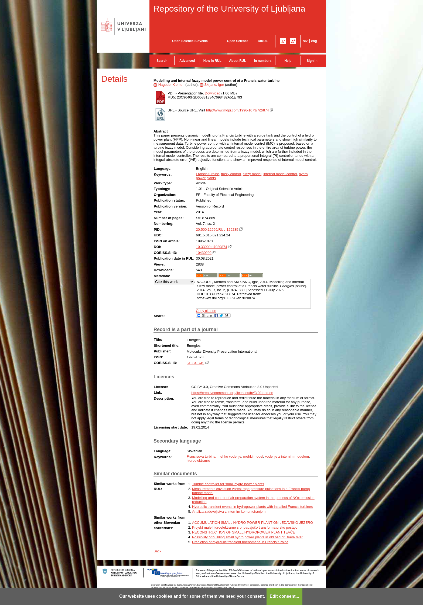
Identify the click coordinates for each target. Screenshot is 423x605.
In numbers (263, 61)
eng (314, 41)
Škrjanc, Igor (214, 85)
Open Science (237, 41)
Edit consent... (284, 596)
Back (157, 551)
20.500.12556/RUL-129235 (217, 229)
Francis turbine (207, 174)
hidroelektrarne (198, 460)
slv (305, 41)
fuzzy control (231, 174)
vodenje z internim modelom (287, 456)
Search (161, 61)
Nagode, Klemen (171, 85)
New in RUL (212, 61)
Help (287, 61)
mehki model (253, 456)
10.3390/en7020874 (211, 247)
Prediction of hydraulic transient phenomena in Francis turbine (240, 542)
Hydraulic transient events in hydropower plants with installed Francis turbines (252, 507)
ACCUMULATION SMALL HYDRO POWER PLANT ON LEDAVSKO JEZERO (252, 523)
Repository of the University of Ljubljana (229, 8)
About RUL (237, 61)
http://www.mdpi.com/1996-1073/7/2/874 (237, 110)
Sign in (312, 61)
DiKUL (263, 41)
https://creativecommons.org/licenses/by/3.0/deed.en (232, 393)
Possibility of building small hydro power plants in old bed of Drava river (247, 537)
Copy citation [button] (206, 311)
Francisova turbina (201, 456)
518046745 (195, 363)
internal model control (280, 174)
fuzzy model (252, 174)
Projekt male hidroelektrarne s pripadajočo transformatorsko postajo (244, 527)
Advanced (187, 61)
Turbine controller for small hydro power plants (228, 484)
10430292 (204, 253)
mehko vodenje (229, 456)
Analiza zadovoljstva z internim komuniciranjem (228, 511)
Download (212, 93)
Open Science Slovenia (190, 41)
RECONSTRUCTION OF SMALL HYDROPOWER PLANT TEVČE (243, 532)
